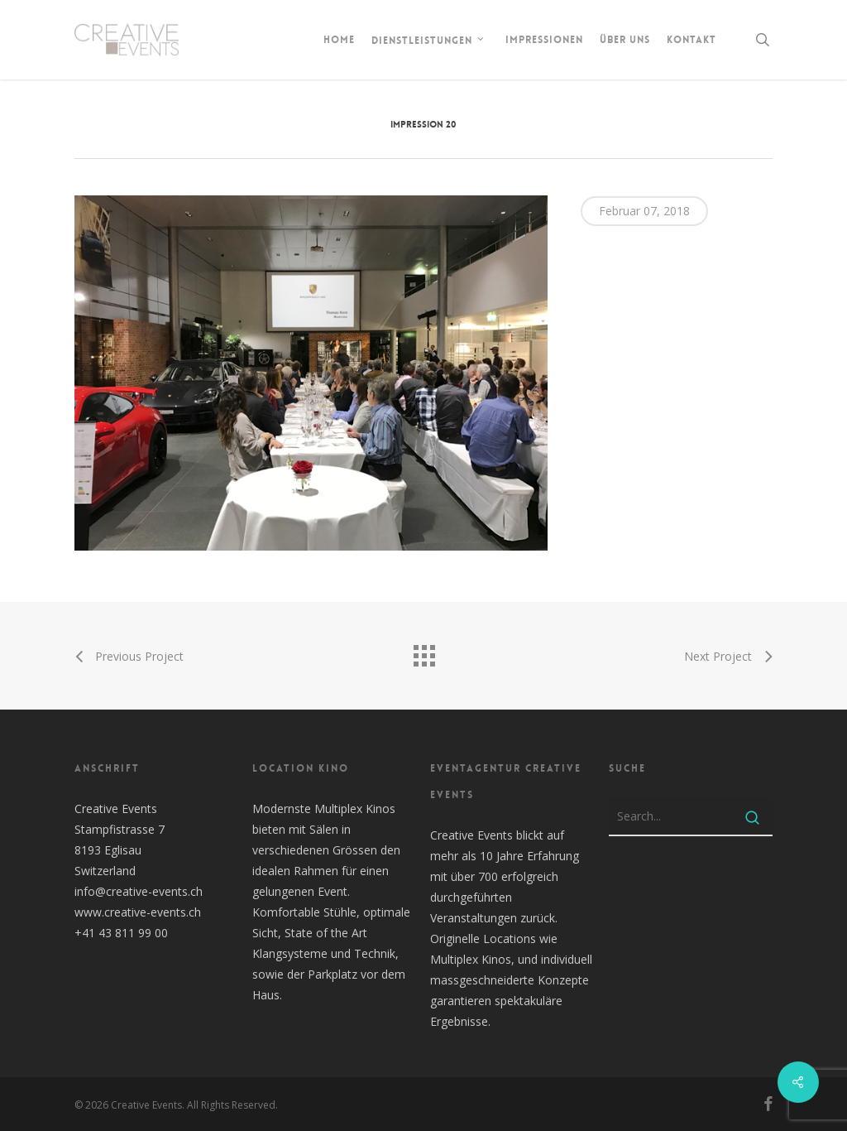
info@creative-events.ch (138, 891)
